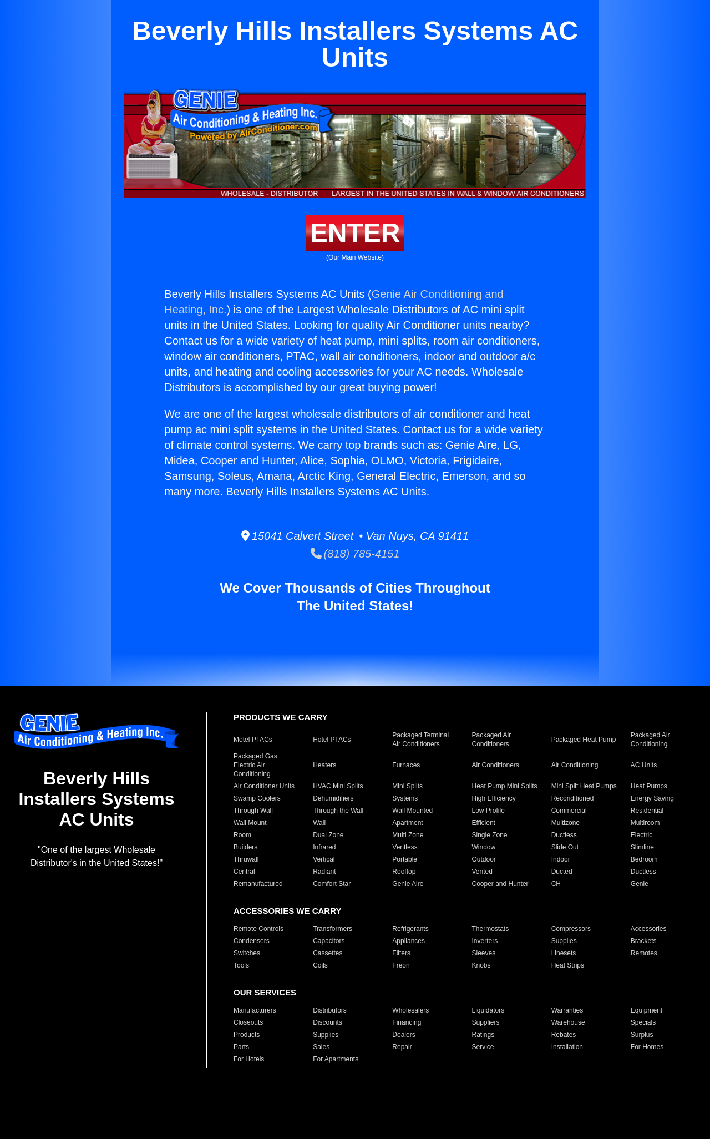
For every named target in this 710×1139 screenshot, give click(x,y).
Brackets (644, 941)
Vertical (323, 859)
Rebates (563, 1035)
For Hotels (249, 1059)
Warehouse (568, 1022)
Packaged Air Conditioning (650, 739)
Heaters (324, 765)
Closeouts (248, 1022)
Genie (639, 884)
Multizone (565, 823)
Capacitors (328, 941)
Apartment (407, 823)
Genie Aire (407, 884)
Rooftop (403, 871)
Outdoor (483, 859)
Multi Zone (407, 835)
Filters (401, 953)
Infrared (324, 847)
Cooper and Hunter (499, 884)
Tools (241, 965)
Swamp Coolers (257, 798)
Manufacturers (255, 1010)
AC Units (644, 765)
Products (247, 1035)
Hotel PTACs (332, 739)
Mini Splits (407, 786)
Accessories (649, 929)
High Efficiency (493, 798)
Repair (402, 1047)
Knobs (480, 965)
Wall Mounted (412, 810)
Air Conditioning (575, 765)
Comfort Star (332, 884)
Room (242, 835)
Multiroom (645, 823)
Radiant (324, 871)
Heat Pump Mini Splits (504, 786)
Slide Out (565, 847)
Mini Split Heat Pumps (584, 786)
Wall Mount (250, 823)
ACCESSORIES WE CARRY (287, 910)
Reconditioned (572, 798)
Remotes (644, 953)
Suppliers (485, 1022)
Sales (321, 1047)
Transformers (332, 929)
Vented (481, 871)
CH (556, 884)
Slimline (642, 847)
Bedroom (644, 859)
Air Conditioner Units (264, 786)
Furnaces (406, 765)
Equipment (646, 1010)
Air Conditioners (495, 765)
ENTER (355, 232)
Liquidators (487, 1010)
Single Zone (489, 835)
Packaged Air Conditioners (491, 739)
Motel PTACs (253, 739)
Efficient (483, 823)
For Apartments (335, 1059)
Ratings (482, 1035)
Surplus (642, 1035)
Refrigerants (410, 929)
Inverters (484, 941)
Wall (319, 823)
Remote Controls (258, 929)
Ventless (404, 847)
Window (483, 847)
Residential (647, 810)
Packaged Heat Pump (583, 739)
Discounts (327, 1022)
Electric (641, 835)
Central (244, 871)
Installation (567, 1047)
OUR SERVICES (265, 992)
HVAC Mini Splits (338, 786)
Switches (247, 953)
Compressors (571, 929)
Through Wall (253, 810)
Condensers (252, 941)
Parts (241, 1047)
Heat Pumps (649, 786)
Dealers (403, 1035)
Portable (404, 859)
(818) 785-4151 (355, 554)
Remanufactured (258, 884)
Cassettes (327, 953)
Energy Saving (652, 798)
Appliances (408, 941)
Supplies (564, 941)
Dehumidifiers (333, 798)
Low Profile (487, 810)
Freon (400, 965)
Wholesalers (410, 1010)
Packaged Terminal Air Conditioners (420, 739)
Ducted (561, 871)
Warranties (567, 1010)
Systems (405, 798)
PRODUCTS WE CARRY (280, 717)
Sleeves (483, 953)
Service (482, 1047)
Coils (320, 965)
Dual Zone (328, 835)
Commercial (569, 810)
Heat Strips (567, 965)
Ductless (564, 835)
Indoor (560, 859)
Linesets (563, 953)
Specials (643, 1022)
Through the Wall (338, 810)
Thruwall (246, 859)
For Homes (647, 1047)
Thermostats (490, 929)
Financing (406, 1022)
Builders (245, 847)
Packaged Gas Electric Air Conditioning (255, 765)
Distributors (330, 1010)
